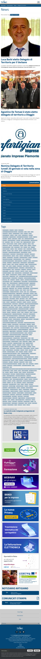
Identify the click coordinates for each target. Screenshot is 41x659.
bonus (33, 242)
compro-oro (35, 295)
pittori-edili (15, 398)
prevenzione (5, 317)
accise (30, 233)
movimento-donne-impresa (14, 252)
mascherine (34, 250)
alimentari (20, 249)
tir (14, 242)
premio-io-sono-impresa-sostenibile (10, 309)
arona (26, 333)
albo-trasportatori (12, 387)
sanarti (18, 242)
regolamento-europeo (33, 386)
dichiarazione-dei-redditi (23, 309)
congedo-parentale (28, 360)
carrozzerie (35, 257)
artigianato (23, 269)
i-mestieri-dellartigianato (23, 329)
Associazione (20, 615)
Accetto (30, 650)
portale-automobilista (20, 286)
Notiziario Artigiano (7, 202)
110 (21, 247)
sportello (29, 346)
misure (18, 312)
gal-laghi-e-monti (32, 370)
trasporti (25, 233)
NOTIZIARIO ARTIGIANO (15, 588)
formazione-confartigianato (22, 317)
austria (9, 401)
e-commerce (34, 261)
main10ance (17, 269)
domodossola (30, 326)
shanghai (21, 351)
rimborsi (17, 326)
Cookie (20, 645)
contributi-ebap (6, 394)
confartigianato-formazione (22, 237)
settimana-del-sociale (29, 238)
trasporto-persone (14, 389)
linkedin (8, 312)
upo (29, 247)
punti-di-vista (5, 276)
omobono (21, 360)
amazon (4, 365)
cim (30, 327)
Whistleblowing (20, 646)
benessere (27, 254)
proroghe (13, 286)
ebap (32, 231)
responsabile (5, 321)
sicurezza (18, 240)
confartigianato (6, 235)
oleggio (30, 341)
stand (24, 290)
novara (10, 245)
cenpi (17, 255)
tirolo (20, 341)
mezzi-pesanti (32, 314)
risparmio (28, 300)
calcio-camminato (29, 267)
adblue (34, 393)
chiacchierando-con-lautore (8, 336)
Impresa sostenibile (7, 221)
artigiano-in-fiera (26, 250)
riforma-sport (19, 394)
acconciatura (5, 384)
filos (32, 345)
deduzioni (9, 310)
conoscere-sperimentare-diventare (10, 363)
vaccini (8, 286)
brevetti (4, 351)
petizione (32, 307)
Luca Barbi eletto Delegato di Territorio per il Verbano (16, 60)
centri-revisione (6, 249)
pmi (17, 276)
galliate (31, 297)
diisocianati (19, 266)
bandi (16, 405)
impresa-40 (21, 362)
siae (12, 250)
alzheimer (32, 266)
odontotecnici (24, 235)
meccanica (12, 290)
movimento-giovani (7, 358)
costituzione (17, 346)
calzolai (33, 255)
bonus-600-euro (12, 317)
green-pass (14, 238)
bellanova (29, 324)
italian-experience (18, 261)
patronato (25, 243)
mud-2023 (11, 321)
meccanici (18, 285)
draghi (32, 401)
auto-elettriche (24, 252)
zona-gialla (29, 274)
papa (24, 363)
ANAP (4, 213)
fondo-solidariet (9, 350)
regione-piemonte (27, 242)
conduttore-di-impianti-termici (9, 293)
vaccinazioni (14, 377)
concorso (24, 305)
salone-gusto (14, 403)
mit (10, 367)
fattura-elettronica (13, 283)
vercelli (30, 237)
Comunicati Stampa (7, 194)
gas (12, 305)
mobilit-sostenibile (16, 297)
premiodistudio (26, 288)
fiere (12, 327)
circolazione (19, 302)
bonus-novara (27, 391)
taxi (21, 242)
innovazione (19, 355)
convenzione (16, 247)
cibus (34, 360)
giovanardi (28, 315)
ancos (19, 235)
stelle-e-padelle (16, 295)
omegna (9, 324)
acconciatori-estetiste (26, 365)
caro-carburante (6, 281)
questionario (5, 386)
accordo (6, 372)
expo (4, 274)
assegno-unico (6, 367)
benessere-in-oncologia (7, 259)
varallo (4, 283)
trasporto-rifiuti (16, 338)
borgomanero (12, 276)
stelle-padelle (5, 271)
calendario (23, 295)
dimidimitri (9, 262)
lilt (3, 242)
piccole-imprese (25, 285)
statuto (7, 302)
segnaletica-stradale (17, 343)
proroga (4, 262)
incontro (31, 293)
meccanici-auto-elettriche (18, 357)
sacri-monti (16, 327)
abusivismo (21, 264)
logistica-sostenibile (7, 345)
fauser (33, 346)
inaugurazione (33, 353)
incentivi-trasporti (28, 393)
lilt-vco (28, 405)
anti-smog (5, 319)
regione (22, 279)
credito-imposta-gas (19, 321)
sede (13, 264)
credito (9, 285)
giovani (13, 255)
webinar (12, 235)
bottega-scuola (6, 348)
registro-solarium (6, 305)
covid (29, 231)
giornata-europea (19, 386)
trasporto (11, 230)
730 (7, 266)
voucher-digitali (6, 291)
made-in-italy (25, 334)
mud (24, 249)
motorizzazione (26, 389)
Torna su (20, 623)
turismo (30, 379)
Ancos (4, 207)
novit (11, 379)
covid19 (30, 351)
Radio (4, 196)
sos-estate (16, 257)
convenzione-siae (6, 360)
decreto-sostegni (33, 273)
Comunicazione (10, 5)
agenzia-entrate (29, 343)
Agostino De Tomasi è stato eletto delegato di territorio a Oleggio (19, 113)
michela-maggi (12, 386)
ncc (14, 382)
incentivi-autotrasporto (7, 338)
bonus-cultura (5, 379)
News (15, 5)
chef (17, 351)
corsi (23, 259)
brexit (10, 266)
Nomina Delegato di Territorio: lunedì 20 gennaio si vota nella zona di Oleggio (20, 168)
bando (15, 243)
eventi (16, 230)
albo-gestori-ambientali (30, 374)
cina (27, 363)
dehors (20, 389)
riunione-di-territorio (7, 303)
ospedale (33, 315)
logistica (35, 237)
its (18, 377)
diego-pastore (5, 290)
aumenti (10, 295)
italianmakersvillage (21, 339)
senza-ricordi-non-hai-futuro (29, 381)
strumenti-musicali (6, 403)
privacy (10, 233)
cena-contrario (15, 324)
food (26, 403)
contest (26, 384)
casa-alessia (5, 288)
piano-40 (31, 350)
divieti (26, 350)
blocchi (36, 348)
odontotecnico (32, 285)
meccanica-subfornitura (20, 375)
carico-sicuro (14, 303)
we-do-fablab (24, 281)
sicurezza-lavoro (13, 274)
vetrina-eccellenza (6, 341)
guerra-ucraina (6, 339)
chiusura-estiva (24, 338)
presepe (25, 351)
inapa (30, 261)
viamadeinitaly (26, 394)
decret (16, 360)
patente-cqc (5, 245)
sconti (19, 370)
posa (24, 343)
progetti (24, 302)
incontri (21, 255)
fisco (16, 249)
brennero (17, 271)
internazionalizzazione (33, 281)
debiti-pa (4, 324)
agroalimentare (13, 237)
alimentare (35, 298)
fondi (9, 399)
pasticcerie (32, 309)
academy (32, 391)
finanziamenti (16, 245)
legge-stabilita (12, 331)
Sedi (20, 619)
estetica (24, 274)
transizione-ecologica (7, 398)
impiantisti (14, 312)
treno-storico (21, 300)
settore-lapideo (27, 348)
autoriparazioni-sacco (7, 357)
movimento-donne (23, 257)
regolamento (32, 283)
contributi (5, 238)
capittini (36, 363)
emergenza (20, 278)
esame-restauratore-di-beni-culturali (19, 358)
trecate (4, 286)
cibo (28, 305)
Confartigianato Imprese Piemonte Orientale (4, 2)
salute (4, 315)
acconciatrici (12, 348)
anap (25, 231)
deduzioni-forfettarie (20, 374)
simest (21, 291)
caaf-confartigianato (7, 396)
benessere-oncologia (24, 327)
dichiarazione (21, 403)
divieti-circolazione (6, 278)
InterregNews (6, 199)
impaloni (13, 285)
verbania (4, 405)
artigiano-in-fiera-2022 (31, 377)
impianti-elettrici (14, 341)
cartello (13, 381)
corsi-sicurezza (22, 324)
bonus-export (23, 346)
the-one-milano (30, 372)
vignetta (17, 279)
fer (3, 372)
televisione (31, 329)
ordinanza (30, 333)
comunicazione (22, 315)
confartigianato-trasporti (13, 267)
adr (8, 279)
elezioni (4, 257)
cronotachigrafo (26, 273)
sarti (25, 291)
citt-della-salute (6, 370)
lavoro (29, 243)
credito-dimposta (31, 310)
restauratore (21, 267)
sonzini (18, 387)
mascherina (9, 365)
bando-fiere (25, 341)
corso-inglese (5, 334)
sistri (36, 327)
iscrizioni (16, 372)
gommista (5, 401)
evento (4, 310)
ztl (33, 327)
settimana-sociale (6, 247)
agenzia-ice (5, 307)
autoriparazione (16, 233)
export (19, 238)
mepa (4, 302)
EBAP (4, 216)
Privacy (20, 644)
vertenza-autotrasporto (7, 300)
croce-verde (26, 396)
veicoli (31, 312)
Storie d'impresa (6, 205)
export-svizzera (35, 339)
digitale (7, 274)
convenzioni (13, 254)
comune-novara (10, 243)
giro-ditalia (14, 396)
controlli (24, 372)
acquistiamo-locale (11, 355)
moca (18, 384)
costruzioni (14, 401)
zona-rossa (20, 396)
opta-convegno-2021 (20, 399)
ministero (5, 355)
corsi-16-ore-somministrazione (31, 303)
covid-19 (22, 271)
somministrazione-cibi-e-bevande (9, 353)
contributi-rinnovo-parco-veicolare (10, 329)
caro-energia (12, 298)
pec (28, 291)
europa (15, 370)
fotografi (32, 247)
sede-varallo (20, 322)
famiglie (28, 345)
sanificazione (12, 339)
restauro (34, 245)
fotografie (19, 345)
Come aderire (20, 427)
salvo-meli (14, 310)
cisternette (25, 331)
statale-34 (16, 300)
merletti (25, 247)
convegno (23, 387)
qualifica (12, 399)
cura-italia (20, 288)
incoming (5, 279)
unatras (19, 243)
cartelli (24, 345)
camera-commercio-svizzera (15, 334)
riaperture (11, 346)
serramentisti (5, 297)
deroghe (19, 363)
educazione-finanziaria (17, 314)
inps (29, 338)
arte (35, 350)
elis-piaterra (17, 336)
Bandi (4, 188)
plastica (8, 382)
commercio (10, 343)
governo (4, 264)
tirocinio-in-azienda (7, 393)
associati (24, 355)
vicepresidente (33, 291)
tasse (4, 350)
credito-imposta (6, 254)
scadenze (14, 345)
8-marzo (31, 384)
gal (15, 288)
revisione (5, 240)
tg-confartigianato (34, 288)
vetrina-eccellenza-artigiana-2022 (10, 322)
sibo (28, 355)
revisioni (27, 286)
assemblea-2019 (12, 384)
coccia (26, 271)
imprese (8, 250)
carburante (19, 382)
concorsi (17, 290)
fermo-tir (20, 405)
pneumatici (32, 254)
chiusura (4, 285)
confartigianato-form (7, 314)
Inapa (4, 210)
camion (30, 271)
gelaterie (23, 319)
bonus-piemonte (20, 254)
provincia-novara (23, 326)
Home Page (3, 5)
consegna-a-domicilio (30, 398)
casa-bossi (34, 302)
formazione (21, 230)
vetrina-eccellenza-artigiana (29, 278)
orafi (10, 297)
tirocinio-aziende (16, 319)
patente (11, 372)
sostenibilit (35, 358)
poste (30, 362)
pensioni (9, 381)
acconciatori (20, 231)
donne (16, 307)
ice (34, 267)
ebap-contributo (29, 319)
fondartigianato (27, 255)
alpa (13, 273)
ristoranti (32, 394)
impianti (21, 391)
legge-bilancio (19, 293)
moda (16, 235)
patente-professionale (22, 310)
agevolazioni (13, 302)
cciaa (21, 290)
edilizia (34, 249)
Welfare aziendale (7, 218)
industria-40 (28, 399)
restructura (5, 295)
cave (27, 298)
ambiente (26, 312)
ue (12, 382)
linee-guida (36, 319)
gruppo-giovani (33, 389)
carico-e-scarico (32, 331)
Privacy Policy (29, 654)
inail (12, 247)
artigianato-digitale (25, 353)
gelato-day (23, 377)
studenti (26, 386)
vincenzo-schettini (17, 365)
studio (15, 305)
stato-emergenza (6, 327)
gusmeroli (5, 326)
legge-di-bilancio (21, 398)
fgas (31, 290)
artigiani (14, 266)
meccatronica (5, 237)
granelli (4, 250)
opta (33, 365)
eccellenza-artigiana (7, 273)
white (30, 298)
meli (35, 326)
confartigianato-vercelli (29, 357)
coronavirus (5, 233)
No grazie (37, 650)
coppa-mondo (19, 381)
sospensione (31, 317)
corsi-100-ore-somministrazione (16, 333)
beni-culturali (5, 346)
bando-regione (31, 262)
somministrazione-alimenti (12, 315)
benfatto (4, 399)
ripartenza (29, 375)
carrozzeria (28, 339)
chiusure (4, 343)
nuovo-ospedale (30, 382)
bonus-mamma (29, 387)
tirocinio (19, 305)
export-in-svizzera (14, 391)
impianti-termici (16, 262)
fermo (29, 252)
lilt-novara (13, 374)
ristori (27, 362)
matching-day (26, 401)
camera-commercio (7, 255)
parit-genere (28, 295)
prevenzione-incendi (7, 377)
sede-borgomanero (10, 375)
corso (22, 233)
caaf (34, 341)
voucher (16, 250)
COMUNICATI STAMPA (20, 598)
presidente (5, 387)
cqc (22, 238)
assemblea (7, 242)
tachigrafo (13, 279)
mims (24, 405)
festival (4, 312)
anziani (12, 360)
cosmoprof (31, 363)
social (12, 370)
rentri (28, 290)
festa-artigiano (6, 389)
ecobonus (25, 261)
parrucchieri (12, 271)
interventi (35, 379)
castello (21, 245)
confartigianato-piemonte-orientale (10, 231)
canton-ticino (11, 307)
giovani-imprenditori (25, 240)
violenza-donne (24, 262)
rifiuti (12, 242)
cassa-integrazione (6, 269)
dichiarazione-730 (25, 297)
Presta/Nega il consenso (30, 655)
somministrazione (11, 240)
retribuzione (5, 362)
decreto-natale (19, 348)
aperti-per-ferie (34, 240)
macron (32, 348)
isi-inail (29, 403)
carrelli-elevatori (6, 391)
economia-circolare (32, 264)
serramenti (5, 252)
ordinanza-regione (11, 351)
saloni (30, 334)
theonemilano (10, 405)
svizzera (19, 274)
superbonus (28, 259)
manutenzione (11, 326)
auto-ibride (34, 403)
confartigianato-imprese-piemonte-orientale (28, 276)
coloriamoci (12, 394)
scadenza (33, 300)
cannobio (11, 362)
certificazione (19, 331)
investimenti (29, 249)
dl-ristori (10, 319)
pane (36, 293)
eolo (32, 338)
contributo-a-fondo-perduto (30, 279)
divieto (17, 298)
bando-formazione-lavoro (29, 322)
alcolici (4, 375)
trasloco (4, 382)
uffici (4, 266)
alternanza (16, 362)
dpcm (25, 245)
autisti (4, 243)
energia (29, 257)
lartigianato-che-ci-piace (23, 283)
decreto (9, 238)
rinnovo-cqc (25, 314)
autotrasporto (5, 230)
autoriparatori (10, 257)
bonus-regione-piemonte (18, 379)
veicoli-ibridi (21, 303)
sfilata (22, 384)
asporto (25, 379)
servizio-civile (5, 298)
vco (31, 286)
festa (19, 353)
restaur (36, 357)
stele (22, 312)
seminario (29, 269)
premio (33, 399)
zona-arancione (18, 273)
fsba (8, 283)
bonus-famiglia (25, 370)
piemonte (14, 393)
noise (20, 372)
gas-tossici (22, 298)
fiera (33, 243)
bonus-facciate (6, 333)
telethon (4, 381)
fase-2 (33, 269)
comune (24, 382)
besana (20, 307)
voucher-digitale (20, 393)
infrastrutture (14, 278)
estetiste (30, 235)
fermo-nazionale (6, 374)
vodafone (5, 267)
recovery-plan (26, 293)
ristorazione (32, 305)
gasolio (20, 250)
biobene (29, 245)
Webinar (5, 191)
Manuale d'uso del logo (20, 647)
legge (26, 264)
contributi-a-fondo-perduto (8, 261)
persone (29, 302)
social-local (20, 401)
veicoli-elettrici (26, 307)
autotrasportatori (17, 281)
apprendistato (5, 331)
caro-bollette (16, 350)
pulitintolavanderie (17, 259)
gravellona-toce (24, 336)
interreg (16, 264)
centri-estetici (26, 266)
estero (33, 324)
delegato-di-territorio (15, 14)
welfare (12, 249)
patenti (8, 264)
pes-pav (35, 312)
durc (11, 281)
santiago (30, 358)
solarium (22, 350)
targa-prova (11, 288)
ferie (13, 269)
